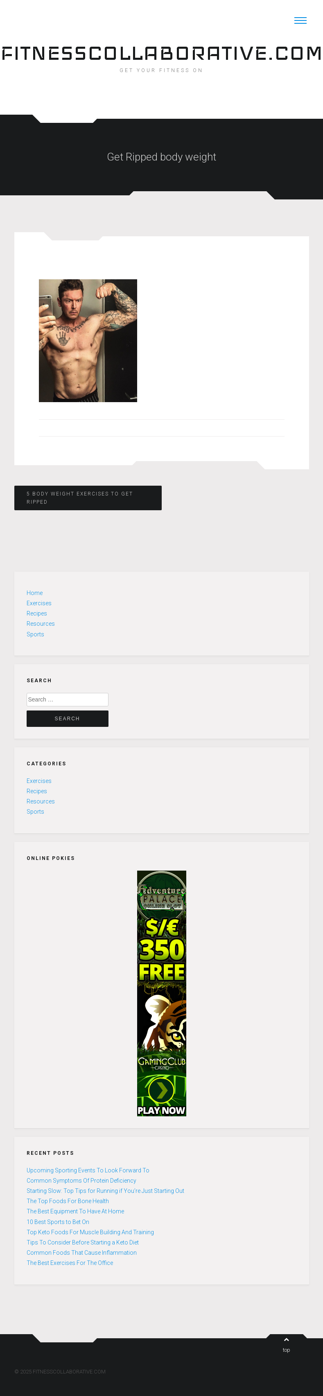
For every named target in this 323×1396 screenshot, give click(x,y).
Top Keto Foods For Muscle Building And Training (90, 1232)
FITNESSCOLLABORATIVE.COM (161, 53)
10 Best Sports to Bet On (58, 1222)
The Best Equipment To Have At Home (75, 1211)
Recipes (37, 613)
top (286, 1345)
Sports (35, 634)
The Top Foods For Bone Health (68, 1201)
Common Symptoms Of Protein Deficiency (81, 1180)
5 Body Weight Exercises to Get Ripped (80, 498)
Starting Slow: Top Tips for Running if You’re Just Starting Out (105, 1191)
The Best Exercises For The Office (70, 1263)
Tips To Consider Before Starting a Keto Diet (83, 1242)
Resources (41, 623)
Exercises (39, 603)
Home (35, 593)
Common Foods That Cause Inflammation (82, 1252)
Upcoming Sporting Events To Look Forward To (88, 1170)
